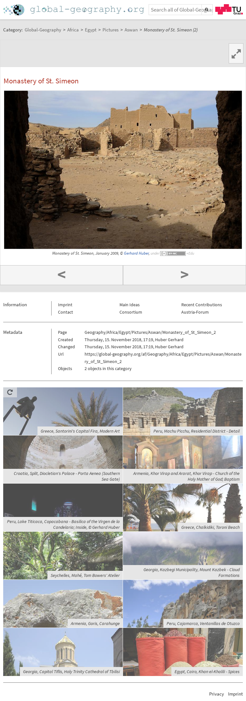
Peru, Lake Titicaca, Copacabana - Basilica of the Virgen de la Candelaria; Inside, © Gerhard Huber (63, 524)
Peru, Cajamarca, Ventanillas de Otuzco (203, 623)
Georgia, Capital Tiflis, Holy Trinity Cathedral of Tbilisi (71, 671)
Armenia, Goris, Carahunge (95, 623)
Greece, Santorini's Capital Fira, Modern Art (80, 431)
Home (74, 9)
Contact (65, 312)
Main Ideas (129, 305)
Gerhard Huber (136, 253)
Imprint (65, 305)
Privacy (216, 694)
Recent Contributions (201, 305)
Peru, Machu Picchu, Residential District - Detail (196, 431)
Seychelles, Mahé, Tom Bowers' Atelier (85, 575)
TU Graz (229, 9)
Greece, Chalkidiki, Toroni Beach (210, 527)
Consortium (130, 312)
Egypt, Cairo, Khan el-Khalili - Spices (207, 671)
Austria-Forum (195, 312)
